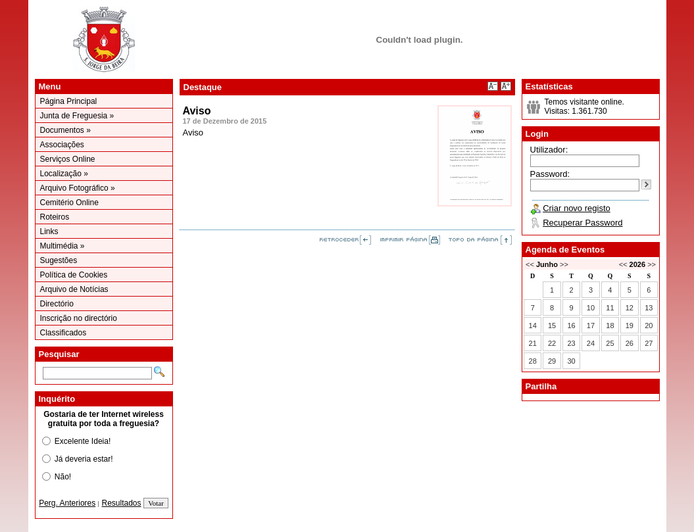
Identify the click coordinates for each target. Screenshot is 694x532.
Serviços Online (67, 159)
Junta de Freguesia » (77, 115)
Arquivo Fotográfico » (77, 188)
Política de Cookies (74, 274)
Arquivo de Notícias (74, 289)
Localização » (64, 173)
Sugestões (59, 260)
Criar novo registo (576, 208)
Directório (57, 303)
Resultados (121, 503)
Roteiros (55, 217)
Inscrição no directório (78, 318)
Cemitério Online (69, 202)
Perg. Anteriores (67, 503)
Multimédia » (62, 246)
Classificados (63, 332)
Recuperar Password (582, 223)
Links (49, 231)
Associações (62, 144)
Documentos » (65, 130)
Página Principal (68, 101)
